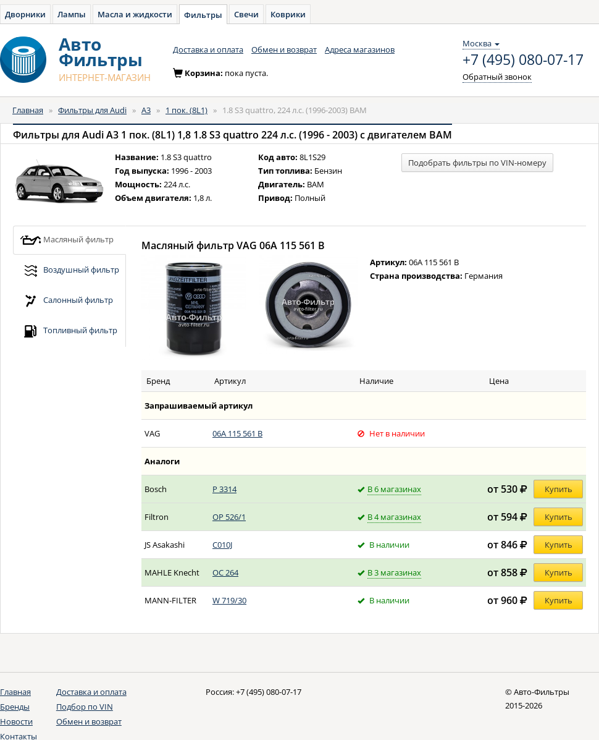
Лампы (71, 14)
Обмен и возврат (284, 49)
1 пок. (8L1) (186, 110)
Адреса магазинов (360, 49)
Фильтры (203, 14)
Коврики (288, 14)
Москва (481, 43)
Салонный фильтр (66, 300)
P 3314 (224, 489)
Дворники (25, 14)
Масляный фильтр (67, 240)
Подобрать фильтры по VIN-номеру (477, 162)
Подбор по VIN (84, 706)
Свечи (246, 14)
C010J (222, 544)
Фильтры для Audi (92, 110)
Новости (16, 721)
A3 (146, 110)
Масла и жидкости (135, 14)
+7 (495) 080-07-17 (523, 60)
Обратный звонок (497, 76)
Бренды (15, 706)
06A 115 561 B (237, 433)
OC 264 (225, 572)
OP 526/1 (229, 516)
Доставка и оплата (208, 49)
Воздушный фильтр (69, 270)
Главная (27, 110)
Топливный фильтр (68, 331)
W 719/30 (229, 600)
